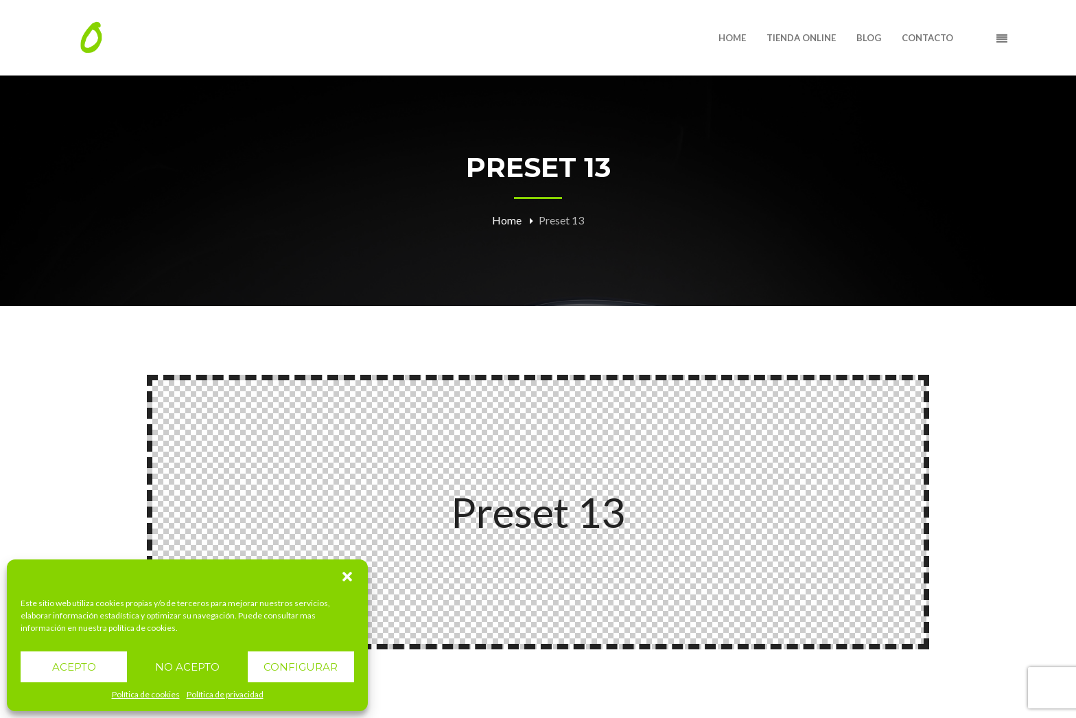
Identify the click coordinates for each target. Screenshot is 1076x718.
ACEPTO (74, 666)
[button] (347, 576)
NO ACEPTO (187, 666)
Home (507, 220)
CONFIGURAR (301, 666)
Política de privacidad (225, 694)
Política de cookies (146, 694)
